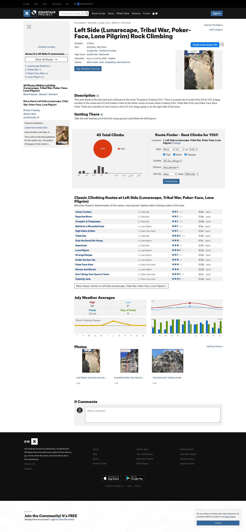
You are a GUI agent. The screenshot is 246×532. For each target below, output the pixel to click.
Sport (177, 152)
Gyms (111, 13)
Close (218, 522)
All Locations (80, 22)
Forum (146, 13)
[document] (218, 518)
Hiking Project (187, 446)
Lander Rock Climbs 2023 (35, 127)
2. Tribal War (31, 69)
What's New (122, 13)
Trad (166, 152)
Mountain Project (145, 455)
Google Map (92, 50)
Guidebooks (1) (31, 117)
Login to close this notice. (62, 519)
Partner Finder (100, 460)
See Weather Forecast (88, 68)
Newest (43, 94)
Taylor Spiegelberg (107, 62)
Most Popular (30, 94)
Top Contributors (145, 451)
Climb (26, 4)
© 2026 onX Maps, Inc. (114, 483)
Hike (45, 4)
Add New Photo (215, 344)
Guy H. (90, 58)
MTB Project (142, 460)
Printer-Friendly (31, 110)
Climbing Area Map (46, 47)
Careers (28, 465)
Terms (129, 483)
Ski (67, 4)
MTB (36, 4)
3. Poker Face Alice (35, 73)
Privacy (138, 483)
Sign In (216, 13)
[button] (179, 67)
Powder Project (188, 455)
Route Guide (98, 13)
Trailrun (56, 4)
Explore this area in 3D (208, 43)
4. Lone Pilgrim (33, 76)
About (96, 446)
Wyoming (92, 22)
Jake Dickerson (123, 62)
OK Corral (126, 22)
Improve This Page (213, 25)
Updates (111, 58)
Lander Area (104, 22)
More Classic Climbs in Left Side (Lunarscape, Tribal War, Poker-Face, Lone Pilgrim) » (121, 283)
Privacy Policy (230, 517)
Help (95, 451)
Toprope (190, 152)
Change (176, 140)
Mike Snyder (92, 62)
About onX (30, 461)
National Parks (187, 460)
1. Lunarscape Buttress (37, 65)
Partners (136, 13)
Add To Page (216, 29)
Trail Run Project (189, 451)
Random (53, 94)
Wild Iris (115, 22)
